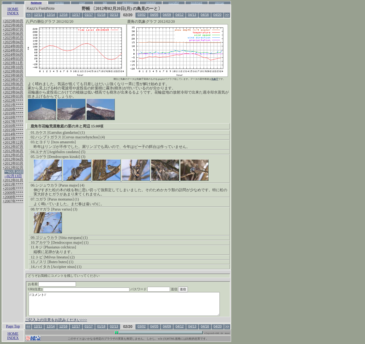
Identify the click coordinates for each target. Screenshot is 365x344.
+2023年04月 (13, 92)
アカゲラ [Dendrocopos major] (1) (61, 242)
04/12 (180, 15)
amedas (59, 2)
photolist (151, 2)
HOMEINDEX (13, 11)
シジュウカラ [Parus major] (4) (59, 185)
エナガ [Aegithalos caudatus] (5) (60, 152)
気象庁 (214, 79)
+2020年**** (13, 109)
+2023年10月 (13, 67)
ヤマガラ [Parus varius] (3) (56, 209)
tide (105, 2)
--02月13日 (13, 176)
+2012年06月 (13, 151)
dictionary (127, 2)
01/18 (101, 15)
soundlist (174, 2)
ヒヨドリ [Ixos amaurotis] (55, 142)
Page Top (13, 326)
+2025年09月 (13, 21)
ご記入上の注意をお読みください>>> (56, 320)
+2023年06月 (13, 84)
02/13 (114, 15)
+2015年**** (13, 130)
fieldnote (36, 2)
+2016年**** (13, 126)
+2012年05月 (13, 155)
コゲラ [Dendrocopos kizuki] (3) (60, 157)
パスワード (159, 289)
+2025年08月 (13, 25)
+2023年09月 (13, 71)
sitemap (219, 2)
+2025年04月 (13, 42)
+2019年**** (13, 113)
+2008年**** (13, 197)
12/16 (63, 15)
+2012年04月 (13, 159)
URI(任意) (83, 289)
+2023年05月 (13, 88)
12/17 (76, 15)
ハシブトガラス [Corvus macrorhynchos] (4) (70, 137)
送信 (188, 289)
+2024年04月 (13, 55)
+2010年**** (13, 188)
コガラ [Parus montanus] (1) (57, 199)
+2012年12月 (13, 142)
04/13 (192, 15)
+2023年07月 (13, 80)
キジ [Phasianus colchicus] (55, 247)
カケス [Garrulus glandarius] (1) (60, 132)
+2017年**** (13, 122)
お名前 (52, 284)
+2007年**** (13, 201)
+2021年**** (13, 105)
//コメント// (124, 304)
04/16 (205, 15)
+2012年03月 (13, 163)
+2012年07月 (13, 147)
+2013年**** (13, 138)
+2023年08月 (13, 75)
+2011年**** (13, 184)
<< (28, 15)
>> (227, 15)
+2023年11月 (13, 63)
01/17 (89, 15)
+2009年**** (13, 193)
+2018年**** (13, 117)
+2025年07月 (13, 29)
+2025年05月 (13, 38)
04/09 (167, 15)
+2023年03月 (13, 96)
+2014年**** (13, 134)
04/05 (154, 15)
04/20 (217, 15)
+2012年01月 (13, 180)
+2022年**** (13, 101)
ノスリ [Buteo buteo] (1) (54, 262)
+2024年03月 (13, 59)
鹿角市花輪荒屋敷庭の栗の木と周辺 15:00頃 (66, 126)
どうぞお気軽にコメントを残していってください (64, 275)
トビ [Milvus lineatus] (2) (54, 257)
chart (82, 2)
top (13, 2)
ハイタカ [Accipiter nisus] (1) (58, 267)
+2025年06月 (13, 34)
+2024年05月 (13, 50)
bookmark (196, 2)
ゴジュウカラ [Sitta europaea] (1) (61, 238)
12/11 (38, 15)
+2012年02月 (13, 168)
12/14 (51, 15)
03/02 (142, 15)
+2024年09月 (13, 46)
